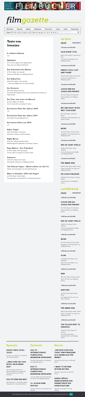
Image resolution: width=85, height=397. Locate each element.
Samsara (11, 157)
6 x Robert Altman (15, 53)
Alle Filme (9, 29)
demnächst (76, 42)
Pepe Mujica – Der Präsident (20, 148)
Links (65, 29)
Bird (63, 274)
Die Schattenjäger (70, 174)
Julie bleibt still (69, 52)
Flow (63, 256)
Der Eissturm (13, 88)
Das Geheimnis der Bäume (19, 70)
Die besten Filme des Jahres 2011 (22, 116)
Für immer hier (68, 163)
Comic (58, 29)
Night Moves (13, 139)
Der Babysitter (14, 79)
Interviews (48, 29)
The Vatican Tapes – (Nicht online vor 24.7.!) (28, 167)
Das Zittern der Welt (16, 379)
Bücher (28, 29)
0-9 (12, 32)
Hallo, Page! (13, 130)
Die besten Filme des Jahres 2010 (22, 109)
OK (71, 394)
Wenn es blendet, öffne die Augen (23, 174)
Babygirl (65, 290)
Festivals (36, 345)
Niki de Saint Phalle (71, 145)
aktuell (63, 43)
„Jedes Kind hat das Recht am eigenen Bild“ (16, 364)
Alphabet (11, 60)
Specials (19, 29)
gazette (27, 19)
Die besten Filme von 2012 (19, 123)
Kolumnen (37, 29)
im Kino (66, 39)
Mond (63, 129)
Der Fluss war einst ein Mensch (21, 99)
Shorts (59, 345)
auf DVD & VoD (70, 189)
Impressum (75, 29)
